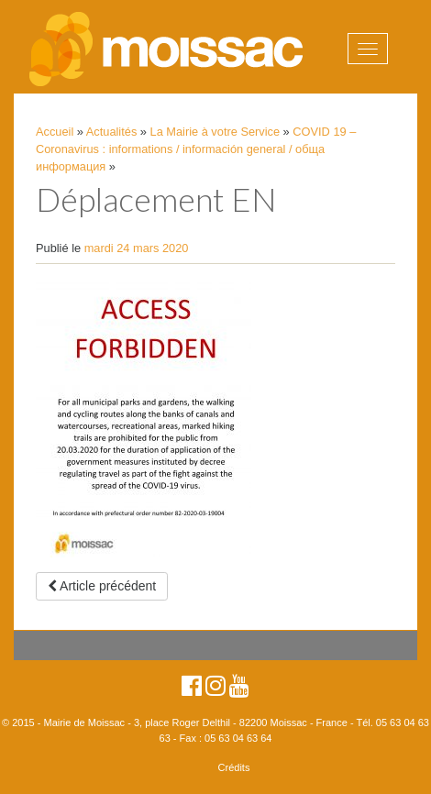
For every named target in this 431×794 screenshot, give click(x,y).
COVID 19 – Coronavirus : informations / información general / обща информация (196, 149)
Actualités (111, 131)
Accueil (54, 131)
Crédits (234, 767)
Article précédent (102, 586)
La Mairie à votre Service (215, 131)
